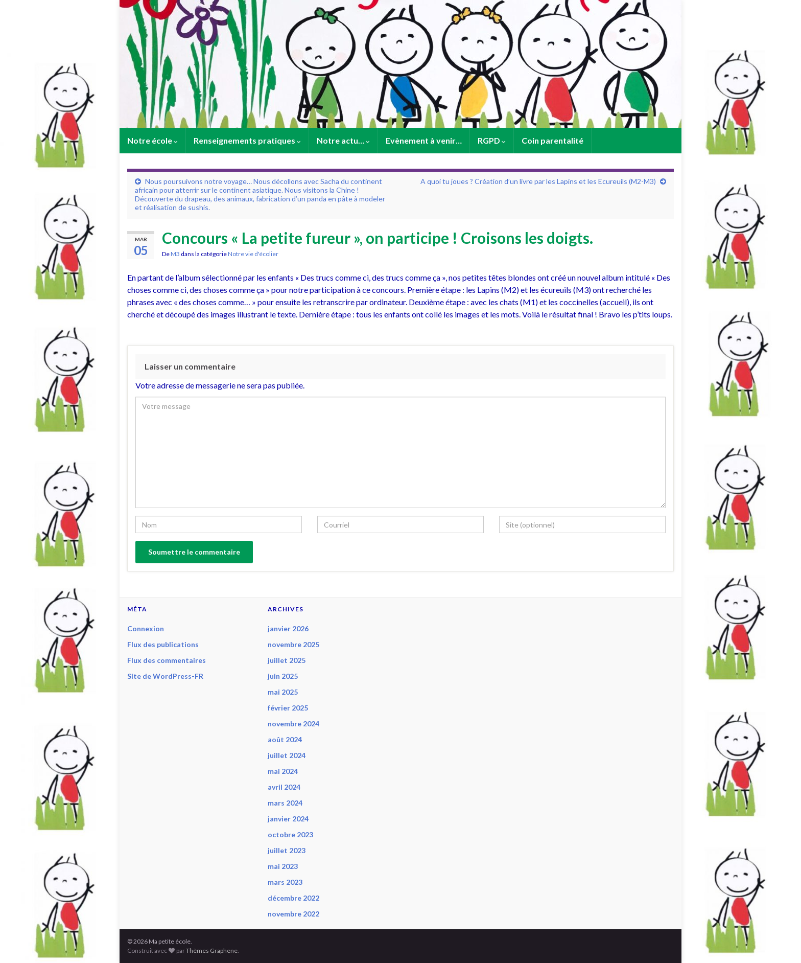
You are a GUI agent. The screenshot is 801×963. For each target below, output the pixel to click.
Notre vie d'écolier (253, 254)
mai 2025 (283, 691)
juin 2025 (283, 676)
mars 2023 (285, 882)
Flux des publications (163, 644)
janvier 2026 (288, 628)
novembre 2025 (293, 644)
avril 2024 (284, 787)
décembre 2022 (293, 897)
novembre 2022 (293, 913)
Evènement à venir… (424, 140)
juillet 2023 (286, 850)
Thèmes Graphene (212, 950)
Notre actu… (343, 140)
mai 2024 (283, 771)
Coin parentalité (552, 140)
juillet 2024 (286, 755)
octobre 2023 (290, 834)
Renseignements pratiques (247, 140)
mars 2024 (285, 802)
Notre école (152, 140)
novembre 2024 (293, 723)
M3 (175, 254)
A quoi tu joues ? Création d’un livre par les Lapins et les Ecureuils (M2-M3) (538, 181)
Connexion (145, 628)
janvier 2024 (288, 818)
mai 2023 (283, 866)
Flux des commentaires (166, 660)
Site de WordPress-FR (165, 676)
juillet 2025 (286, 660)
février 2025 (288, 707)
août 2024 (285, 739)
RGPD (492, 140)
